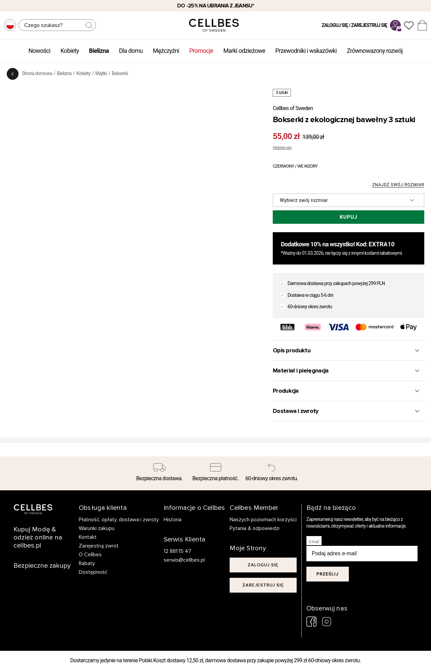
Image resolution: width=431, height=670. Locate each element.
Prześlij (328, 573)
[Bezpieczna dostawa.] (159, 473)
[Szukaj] (57, 25)
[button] (348, 200)
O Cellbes (90, 554)
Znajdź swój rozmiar (398, 185)
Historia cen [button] (282, 147)
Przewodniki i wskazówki (306, 50)
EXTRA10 (382, 244)
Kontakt (88, 537)
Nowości (39, 50)
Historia (172, 519)
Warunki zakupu (96, 528)
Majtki (101, 73)
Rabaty (87, 563)
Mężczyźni (166, 50)
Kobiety (69, 50)
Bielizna (99, 50)
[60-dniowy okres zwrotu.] (271, 473)
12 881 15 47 (178, 551)
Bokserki (120, 73)
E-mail (314, 541)
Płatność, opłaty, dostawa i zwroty (119, 519)
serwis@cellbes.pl (184, 560)
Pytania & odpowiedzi (254, 528)
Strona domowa (37, 73)
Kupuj (348, 217)
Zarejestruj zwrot (99, 545)
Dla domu (131, 50)
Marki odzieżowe (244, 50)
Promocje (201, 50)
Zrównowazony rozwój (375, 50)
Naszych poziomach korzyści (263, 519)
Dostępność (93, 572)
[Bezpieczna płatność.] (216, 473)
